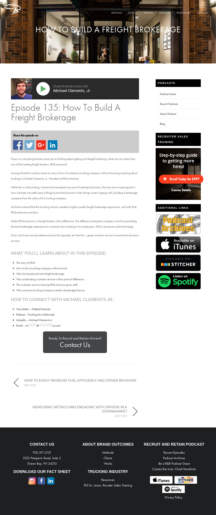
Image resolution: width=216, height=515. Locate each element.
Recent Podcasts (169, 104)
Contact (203, 12)
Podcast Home (168, 94)
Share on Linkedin (52, 145)
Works (148, 12)
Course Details (181, 190)
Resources (184, 12)
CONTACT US (42, 444)
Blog (162, 124)
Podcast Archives (174, 458)
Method (116, 12)
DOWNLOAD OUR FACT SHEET (42, 472)
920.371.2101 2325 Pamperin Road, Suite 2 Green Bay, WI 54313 (42, 458)
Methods (108, 452)
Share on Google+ (41, 145)
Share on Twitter (29, 145)
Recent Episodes (174, 452)
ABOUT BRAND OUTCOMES (108, 444)
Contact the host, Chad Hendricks (174, 469)
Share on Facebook (18, 145)
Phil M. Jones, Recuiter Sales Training (108, 485)
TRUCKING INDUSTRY (108, 472)
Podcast (164, 12)
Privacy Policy (173, 497)
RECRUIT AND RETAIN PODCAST (174, 444)
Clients (133, 12)
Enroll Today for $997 (184, 179)
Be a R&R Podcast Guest (174, 463)
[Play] (44, 89)
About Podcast (168, 114)
